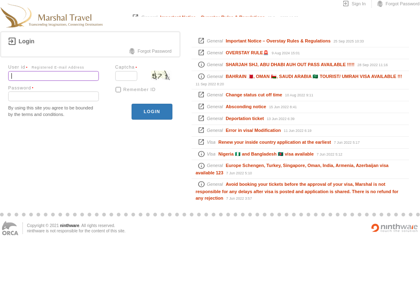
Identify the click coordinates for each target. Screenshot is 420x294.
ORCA (10, 228)
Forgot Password (398, 4)
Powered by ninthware (394, 228)
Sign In (354, 4)
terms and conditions (42, 114)
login (152, 111)
